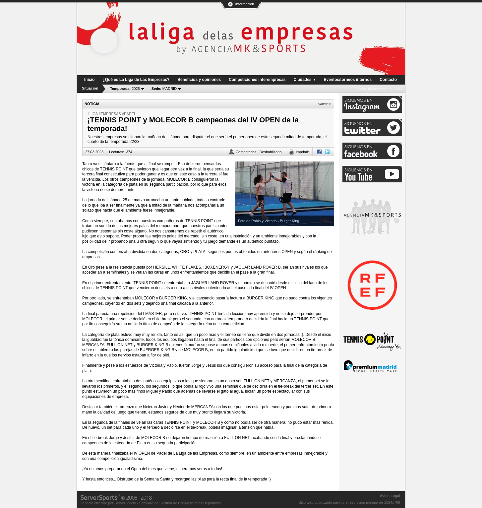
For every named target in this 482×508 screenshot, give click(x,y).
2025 (125, 89)
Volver (323, 104)
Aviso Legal (390, 496)
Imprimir (302, 152)
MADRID (164, 89)
